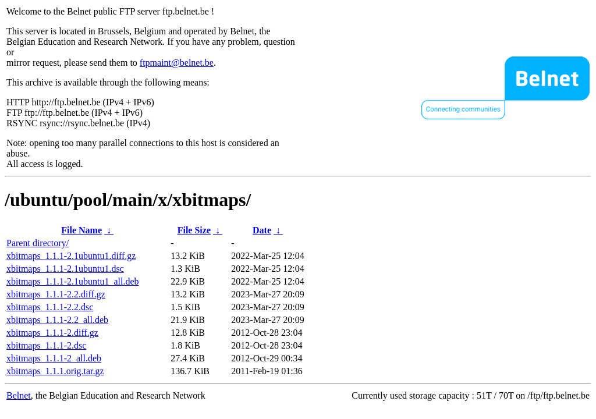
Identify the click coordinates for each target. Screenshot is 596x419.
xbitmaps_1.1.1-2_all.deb (53, 358)
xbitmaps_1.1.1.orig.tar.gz (55, 371)
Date (262, 230)
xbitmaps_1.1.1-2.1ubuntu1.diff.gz (71, 256)
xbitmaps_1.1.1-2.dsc (46, 345)
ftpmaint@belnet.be (177, 63)
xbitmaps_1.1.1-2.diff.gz (52, 333)
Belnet (18, 395)
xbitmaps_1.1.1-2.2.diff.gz (55, 294)
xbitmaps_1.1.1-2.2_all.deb (57, 320)
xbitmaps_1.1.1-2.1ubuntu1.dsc (65, 269)
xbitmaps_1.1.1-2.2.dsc (49, 307)
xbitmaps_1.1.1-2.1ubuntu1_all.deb (72, 281)
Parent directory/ (37, 243)
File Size (194, 230)
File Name (81, 230)
